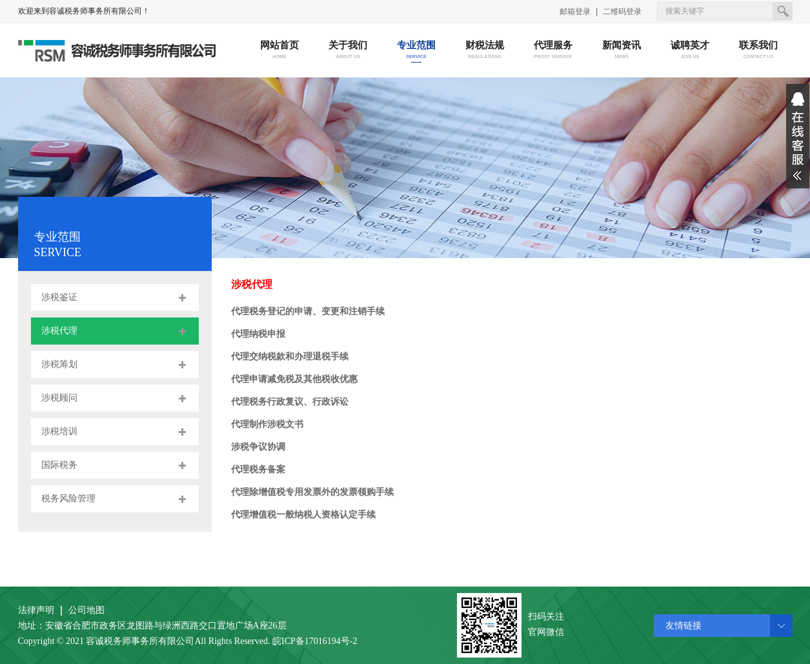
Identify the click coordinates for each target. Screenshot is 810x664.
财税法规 (484, 50)
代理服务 (552, 50)
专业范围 (416, 50)
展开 (797, 136)
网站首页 (279, 50)
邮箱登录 (575, 11)
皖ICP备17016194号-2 (314, 641)
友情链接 (683, 625)
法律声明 (36, 610)
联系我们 (758, 50)
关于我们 (347, 50)
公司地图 (86, 610)
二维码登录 (622, 11)
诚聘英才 (689, 50)
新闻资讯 (621, 50)
